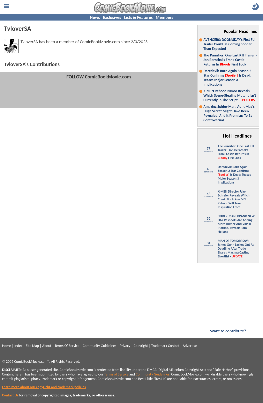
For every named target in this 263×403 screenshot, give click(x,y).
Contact (173, 345)
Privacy (125, 345)
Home (6, 345)
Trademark (159, 345)
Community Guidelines (99, 345)
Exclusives (112, 17)
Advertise (190, 345)
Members (164, 17)
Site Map (32, 345)
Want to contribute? (228, 328)
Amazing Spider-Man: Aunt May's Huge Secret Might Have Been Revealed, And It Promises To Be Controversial (229, 113)
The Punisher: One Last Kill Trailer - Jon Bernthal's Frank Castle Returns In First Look (230, 60)
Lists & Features (138, 17)
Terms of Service (116, 374)
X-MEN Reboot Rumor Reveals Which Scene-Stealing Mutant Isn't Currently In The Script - (229, 95)
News (95, 17)
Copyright (141, 345)
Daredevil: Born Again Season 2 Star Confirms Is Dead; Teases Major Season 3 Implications (227, 78)
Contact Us (10, 395)
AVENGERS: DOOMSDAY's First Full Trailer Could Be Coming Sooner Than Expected (229, 44)
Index (18, 345)
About (46, 345)
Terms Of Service (67, 345)
